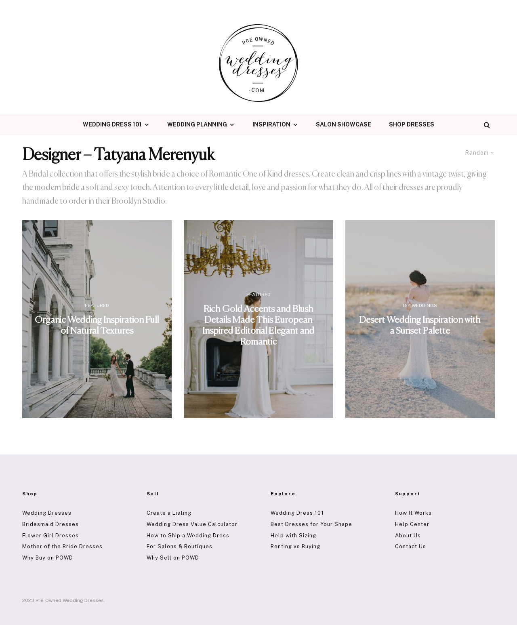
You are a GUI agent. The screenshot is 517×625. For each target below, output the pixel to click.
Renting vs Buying (295, 546)
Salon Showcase (343, 124)
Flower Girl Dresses (50, 535)
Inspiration (271, 124)
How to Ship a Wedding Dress (188, 535)
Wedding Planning (197, 124)
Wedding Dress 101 (112, 124)
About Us (408, 535)
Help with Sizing (293, 535)
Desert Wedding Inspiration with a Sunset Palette (420, 326)
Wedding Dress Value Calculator (192, 524)
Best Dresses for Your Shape (311, 524)
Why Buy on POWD (47, 558)
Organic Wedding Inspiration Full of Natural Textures (97, 326)
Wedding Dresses (46, 513)
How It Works (413, 513)
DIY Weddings (420, 305)
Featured (97, 305)
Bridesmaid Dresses (50, 524)
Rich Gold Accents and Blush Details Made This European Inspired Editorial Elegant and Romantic (258, 325)
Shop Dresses (411, 124)
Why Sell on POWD (173, 558)
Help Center (412, 524)
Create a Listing (169, 513)
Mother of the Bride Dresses (62, 546)
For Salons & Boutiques (179, 546)
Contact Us (410, 546)
